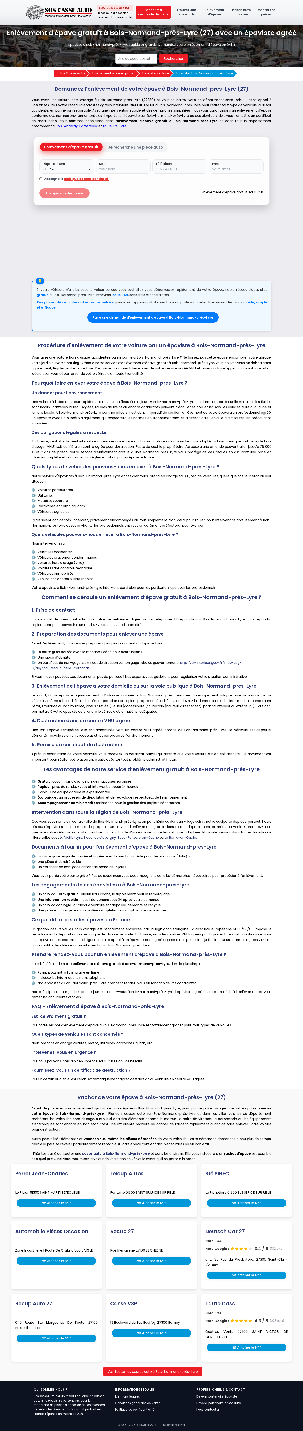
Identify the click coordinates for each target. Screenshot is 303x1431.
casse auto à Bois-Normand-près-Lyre (116, 1153)
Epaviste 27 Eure (155, 73)
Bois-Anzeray (67, 126)
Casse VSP (123, 1303)
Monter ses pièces (266, 12)
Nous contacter (207, 1409)
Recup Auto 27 (33, 1303)
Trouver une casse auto (186, 12)
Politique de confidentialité (134, 1409)
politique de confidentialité (86, 179)
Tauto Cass (220, 1303)
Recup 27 (122, 1231)
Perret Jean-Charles (41, 1173)
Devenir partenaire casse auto (218, 1403)
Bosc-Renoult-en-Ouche (138, 837)
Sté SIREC (217, 1173)
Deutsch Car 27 (225, 1231)
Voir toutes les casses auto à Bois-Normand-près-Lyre (153, 1371)
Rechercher (173, 58)
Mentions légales (127, 1396)
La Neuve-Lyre (114, 126)
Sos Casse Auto (72, 73)
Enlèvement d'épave (215, 12)
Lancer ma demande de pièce (153, 12)
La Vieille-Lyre (71, 837)
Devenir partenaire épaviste (216, 1396)
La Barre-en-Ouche (181, 837)
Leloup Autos (127, 1173)
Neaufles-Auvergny (100, 837)
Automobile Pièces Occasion (51, 1231)
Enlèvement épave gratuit (113, 73)
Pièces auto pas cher (241, 12)
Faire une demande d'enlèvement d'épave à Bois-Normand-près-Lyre (153, 317)
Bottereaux (88, 126)
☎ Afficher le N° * (56, 1203)
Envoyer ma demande (64, 193)
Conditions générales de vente (137, 1403)
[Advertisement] (151, 240)
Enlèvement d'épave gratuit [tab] (71, 147)
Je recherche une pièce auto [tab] (135, 147)
